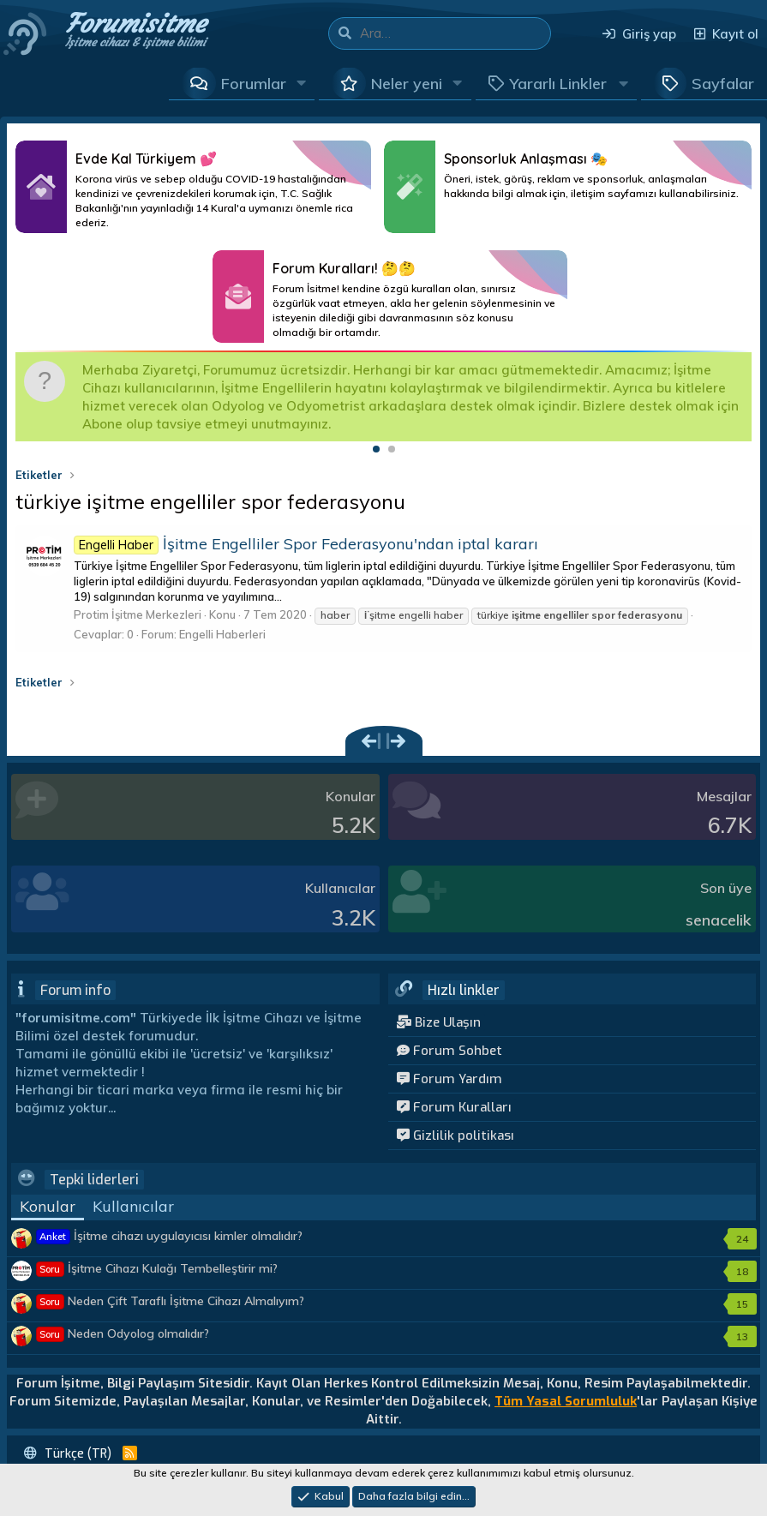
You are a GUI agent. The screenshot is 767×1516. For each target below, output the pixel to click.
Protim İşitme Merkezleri (137, 614)
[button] (301, 83)
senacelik (719, 920)
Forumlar (253, 83)
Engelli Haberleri (222, 634)
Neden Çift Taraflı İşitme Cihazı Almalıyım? (170, 1301)
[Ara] (455, 33)
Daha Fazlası (193, 187)
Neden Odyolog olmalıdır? (123, 1333)
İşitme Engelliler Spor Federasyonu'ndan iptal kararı (306, 544)
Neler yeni (406, 83)
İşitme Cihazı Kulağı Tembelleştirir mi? (157, 1268)
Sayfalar (723, 83)
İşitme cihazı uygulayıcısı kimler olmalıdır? (169, 1235)
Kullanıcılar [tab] (133, 1206)
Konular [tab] (47, 1206)
